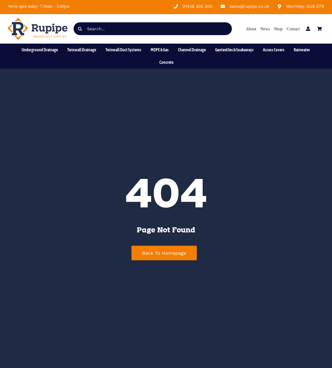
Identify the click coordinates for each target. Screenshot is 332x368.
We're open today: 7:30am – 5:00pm (39, 6)
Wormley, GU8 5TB (305, 6)
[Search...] (153, 28)
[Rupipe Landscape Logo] (37, 20)
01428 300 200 (197, 6)
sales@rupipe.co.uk (249, 6)
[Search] (80, 28)
